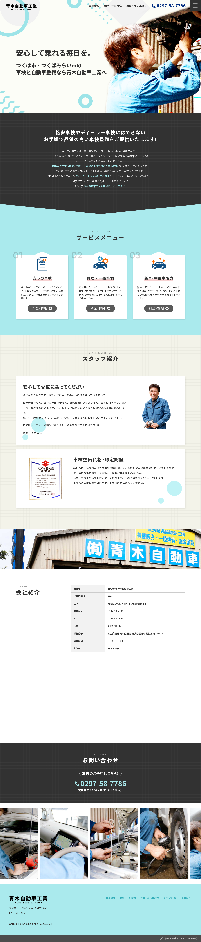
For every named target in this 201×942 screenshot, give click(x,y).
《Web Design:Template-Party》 (181, 938)
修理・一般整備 (113, 5)
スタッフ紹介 (170, 898)
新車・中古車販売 (136, 5)
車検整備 (94, 5)
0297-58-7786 (103, 783)
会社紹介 (186, 898)
